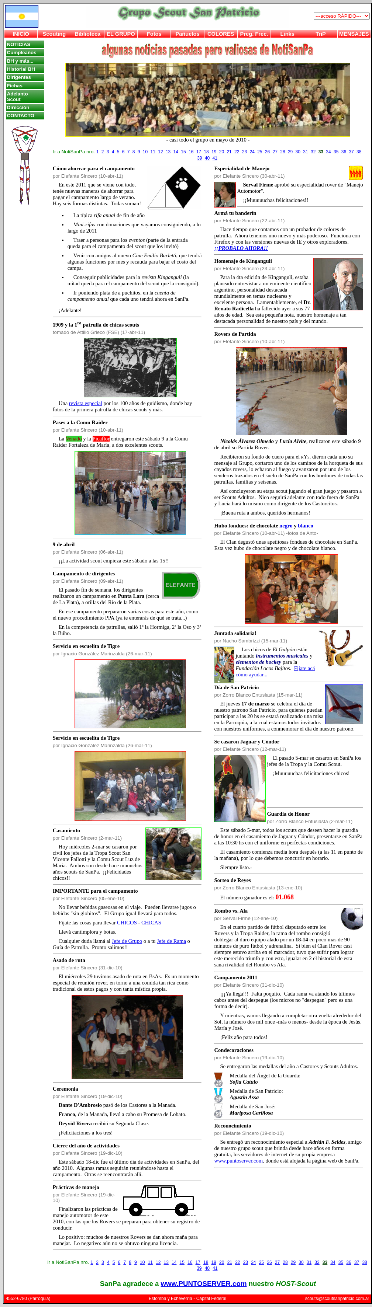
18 (206, 151)
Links (287, 34)
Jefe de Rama (171, 941)
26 (267, 151)
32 (313, 151)
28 (282, 151)
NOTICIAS (19, 44)
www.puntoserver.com (238, 1161)
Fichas (15, 85)
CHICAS (151, 923)
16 (191, 151)
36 (343, 151)
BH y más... (20, 61)
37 (351, 151)
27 (275, 151)
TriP (321, 34)
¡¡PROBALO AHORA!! (241, 248)
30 (298, 151)
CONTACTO (20, 115)
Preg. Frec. (254, 34)
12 (160, 151)
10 (145, 151)
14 (175, 151)
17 (198, 151)
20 (221, 151)
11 (153, 151)
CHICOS (127, 923)
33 (320, 151)
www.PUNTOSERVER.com (204, 1283)
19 (213, 151)
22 (236, 151)
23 (244, 151)
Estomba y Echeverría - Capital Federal (187, 1298)
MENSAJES (354, 34)
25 (259, 151)
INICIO (21, 34)
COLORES (220, 34)
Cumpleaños (22, 52)
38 (358, 151)
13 (168, 151)
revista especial (85, 403)
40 (207, 158)
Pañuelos (187, 34)
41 (215, 158)
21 (229, 151)
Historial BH (21, 69)
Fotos (154, 34)
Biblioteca (87, 34)
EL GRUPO (121, 34)
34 (328, 151)
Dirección (18, 107)
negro (286, 526)
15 (183, 151)
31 (305, 151)
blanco (305, 526)
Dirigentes (19, 77)
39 (199, 158)
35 (336, 151)
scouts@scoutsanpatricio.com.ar (337, 1298)
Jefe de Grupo (127, 941)
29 (290, 151)
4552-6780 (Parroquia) (28, 1298)
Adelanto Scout (17, 96)
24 (251, 151)
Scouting (54, 34)
